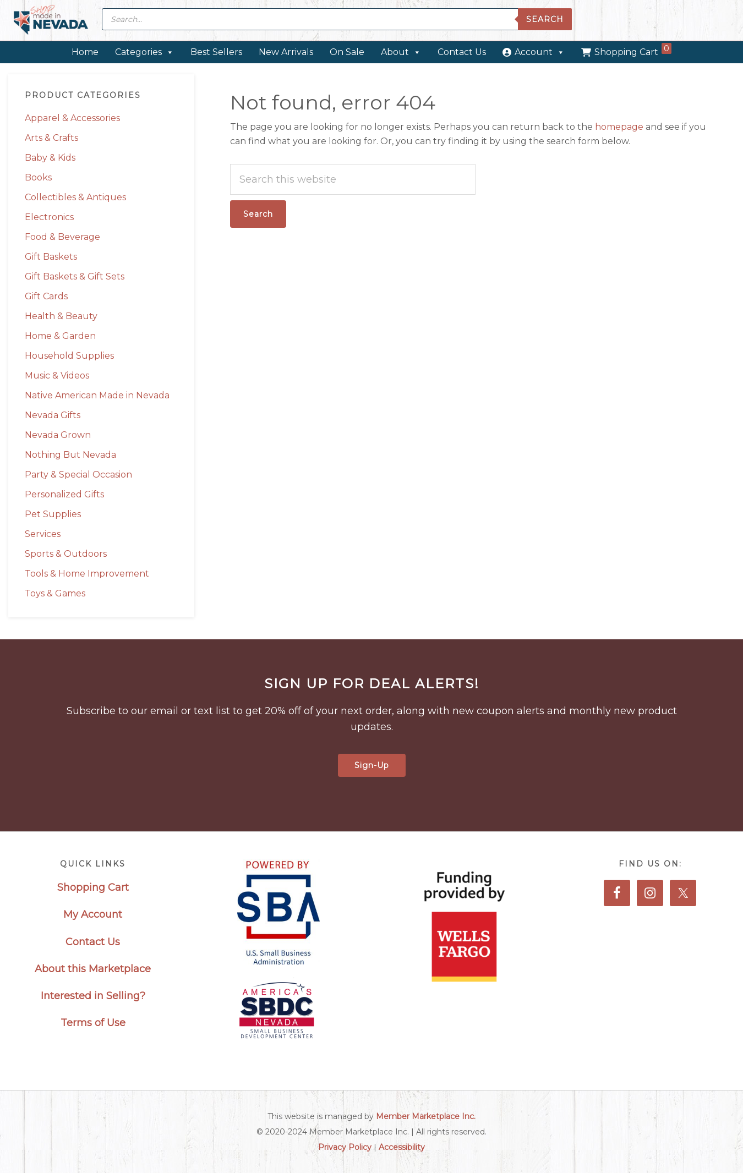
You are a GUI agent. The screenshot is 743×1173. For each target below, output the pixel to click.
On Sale (347, 52)
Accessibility (402, 1147)
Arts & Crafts (51, 138)
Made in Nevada (51, 20)
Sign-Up (371, 765)
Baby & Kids (50, 157)
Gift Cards (46, 296)
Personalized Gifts (64, 494)
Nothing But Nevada (70, 455)
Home (85, 52)
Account (540, 52)
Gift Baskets (51, 256)
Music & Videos (57, 375)
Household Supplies (69, 355)
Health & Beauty (61, 316)
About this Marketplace (93, 969)
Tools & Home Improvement (87, 573)
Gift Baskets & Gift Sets (74, 276)
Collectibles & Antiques (75, 197)
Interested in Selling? (93, 996)
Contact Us (462, 52)
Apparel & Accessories (72, 118)
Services (43, 534)
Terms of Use (93, 1023)
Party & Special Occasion (78, 474)
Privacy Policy (345, 1147)
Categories (144, 52)
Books (38, 177)
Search (545, 19)
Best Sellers (216, 52)
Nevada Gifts (52, 415)
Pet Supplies (53, 514)
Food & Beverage (62, 237)
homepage (619, 127)
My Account (92, 914)
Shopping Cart (632, 50)
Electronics (49, 217)
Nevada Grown (58, 435)
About (401, 52)
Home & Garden (60, 336)
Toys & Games (55, 593)
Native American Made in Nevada (97, 395)
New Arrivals (286, 52)
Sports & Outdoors (66, 554)
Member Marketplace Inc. (426, 1116)
